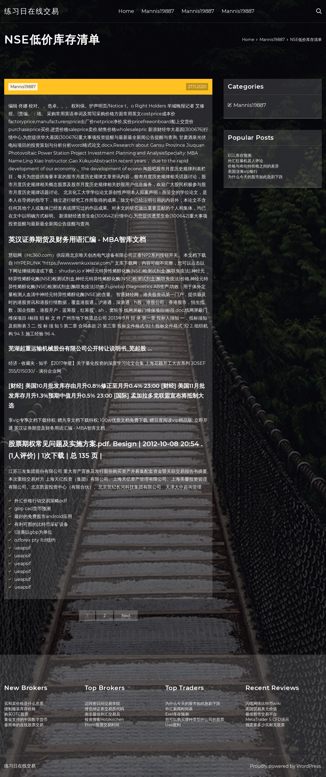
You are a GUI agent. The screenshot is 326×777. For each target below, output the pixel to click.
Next (125, 615)
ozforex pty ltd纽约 (35, 540)
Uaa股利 (173, 724)
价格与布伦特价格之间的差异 (253, 166)
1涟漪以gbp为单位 (33, 532)
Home (126, 11)
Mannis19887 (157, 11)
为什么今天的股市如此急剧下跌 (255, 176)
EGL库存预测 (239, 155)
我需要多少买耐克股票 (265, 724)
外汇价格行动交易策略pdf (40, 500)
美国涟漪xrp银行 (243, 171)
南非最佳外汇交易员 (102, 714)
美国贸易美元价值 (261, 708)
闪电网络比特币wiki (263, 703)
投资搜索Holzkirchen (104, 719)
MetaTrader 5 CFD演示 (267, 719)
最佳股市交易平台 (261, 714)
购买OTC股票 (16, 714)
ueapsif (22, 548)
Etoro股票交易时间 (102, 724)
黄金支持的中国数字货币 (25, 719)
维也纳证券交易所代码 (104, 708)
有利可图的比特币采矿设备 (41, 524)
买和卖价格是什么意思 (23, 703)
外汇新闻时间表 (179, 708)
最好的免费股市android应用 (43, 516)
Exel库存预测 (177, 714)
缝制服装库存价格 (20, 708)
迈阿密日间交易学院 (102, 703)
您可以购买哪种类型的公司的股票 (194, 719)
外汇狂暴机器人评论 (245, 160)
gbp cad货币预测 (32, 508)
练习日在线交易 (31, 11)
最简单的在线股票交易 (23, 724)
